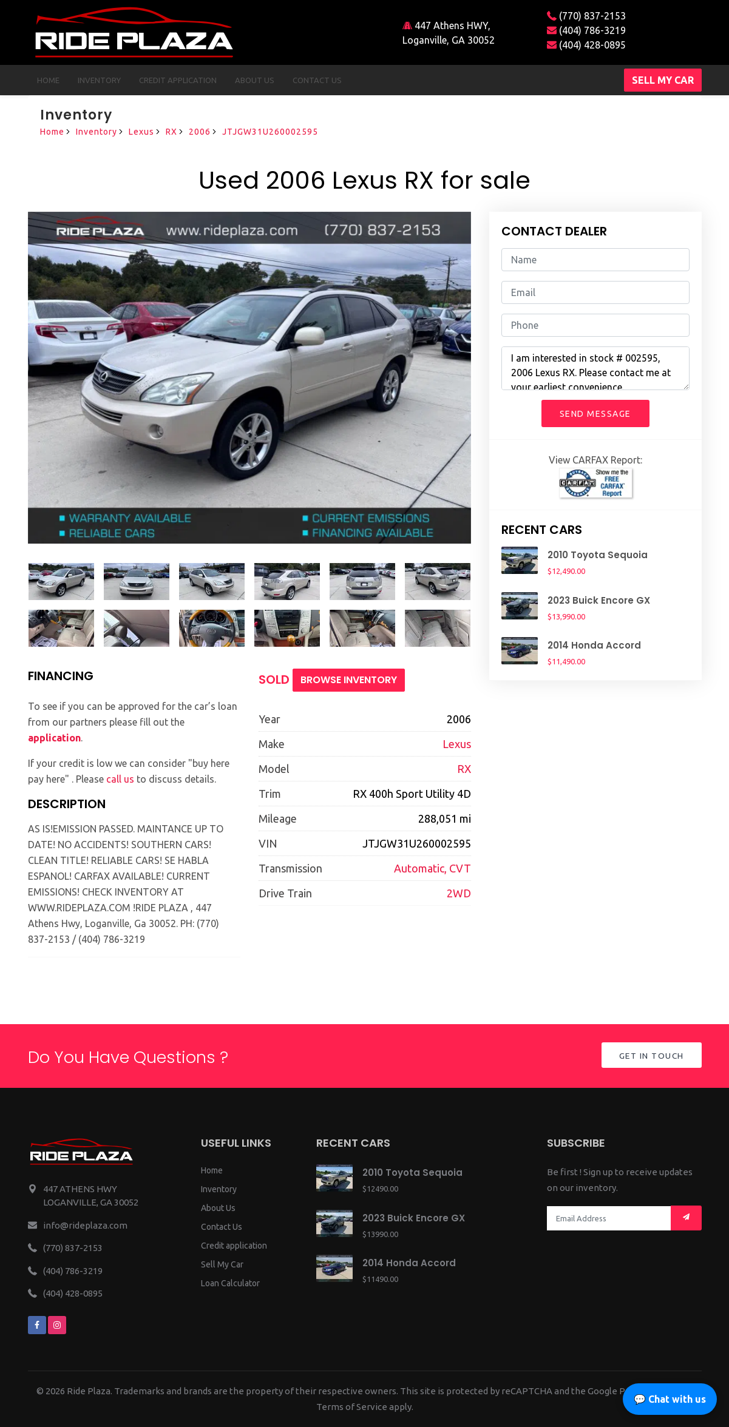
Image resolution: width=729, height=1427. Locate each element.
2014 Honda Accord (594, 645)
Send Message (595, 414)
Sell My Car (222, 1264)
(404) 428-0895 (586, 44)
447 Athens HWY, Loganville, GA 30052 (448, 33)
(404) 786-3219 (586, 30)
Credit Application (178, 80)
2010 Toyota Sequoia (598, 554)
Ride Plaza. (89, 1391)
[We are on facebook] (37, 1325)
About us (254, 80)
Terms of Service (351, 1407)
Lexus (141, 132)
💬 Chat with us (670, 1399)
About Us (218, 1208)
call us (120, 779)
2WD (459, 893)
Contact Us (221, 1227)
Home (48, 80)
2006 (200, 132)
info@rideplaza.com (85, 1225)
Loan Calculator (230, 1283)
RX (171, 132)
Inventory (99, 80)
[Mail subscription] (686, 1218)
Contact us (317, 80)
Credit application (234, 1245)
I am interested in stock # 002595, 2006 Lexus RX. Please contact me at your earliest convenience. (595, 368)
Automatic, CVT (432, 868)
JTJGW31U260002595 (270, 132)
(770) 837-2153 (586, 15)
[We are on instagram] (57, 1325)
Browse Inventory (348, 680)
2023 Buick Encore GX (599, 600)
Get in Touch (650, 1056)
